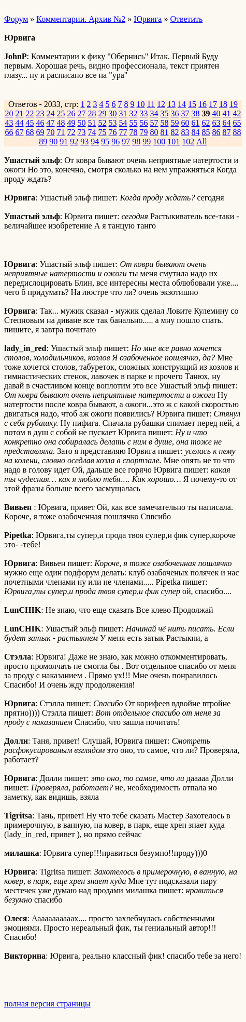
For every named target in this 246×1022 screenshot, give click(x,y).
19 (233, 104)
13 (171, 104)
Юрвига (148, 19)
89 (43, 141)
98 (136, 141)
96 (115, 141)
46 (40, 122)
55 (133, 122)
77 (123, 132)
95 (105, 141)
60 (185, 122)
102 (188, 141)
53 (113, 122)
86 (216, 132)
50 (82, 122)
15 (192, 104)
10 (141, 104)
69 (40, 132)
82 (175, 132)
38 (196, 113)
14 (182, 104)
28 (92, 113)
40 (216, 113)
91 (64, 141)
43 (9, 122)
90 (53, 141)
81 (165, 132)
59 (175, 122)
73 (82, 132)
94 (95, 141)
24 (51, 113)
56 (144, 122)
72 (71, 132)
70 (51, 132)
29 (102, 113)
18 (223, 104)
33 (144, 113)
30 (113, 113)
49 (71, 122)
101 (173, 141)
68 (30, 132)
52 (102, 122)
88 (237, 132)
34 (154, 113)
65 (237, 122)
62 (206, 122)
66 (9, 132)
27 (82, 113)
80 (154, 132)
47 (51, 122)
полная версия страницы (47, 1003)
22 (30, 113)
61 (196, 122)
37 (185, 113)
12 (161, 104)
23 (40, 113)
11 (151, 104)
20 (9, 113)
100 (159, 141)
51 (92, 122)
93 (84, 141)
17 (213, 104)
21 (20, 113)
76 (113, 132)
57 (154, 122)
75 (102, 132)
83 (185, 132)
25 (61, 113)
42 (237, 113)
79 (144, 132)
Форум (16, 19)
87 (227, 132)
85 (206, 132)
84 (196, 132)
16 (202, 104)
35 (165, 113)
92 (74, 141)
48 (61, 122)
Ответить (186, 19)
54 (123, 122)
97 (126, 141)
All (201, 141)
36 (175, 113)
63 (216, 122)
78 (133, 132)
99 (146, 141)
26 (71, 113)
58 (165, 122)
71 (61, 132)
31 (123, 113)
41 (227, 113)
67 (20, 132)
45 (30, 122)
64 (227, 122)
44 (20, 122)
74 (92, 132)
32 (133, 113)
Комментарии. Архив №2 (80, 19)
